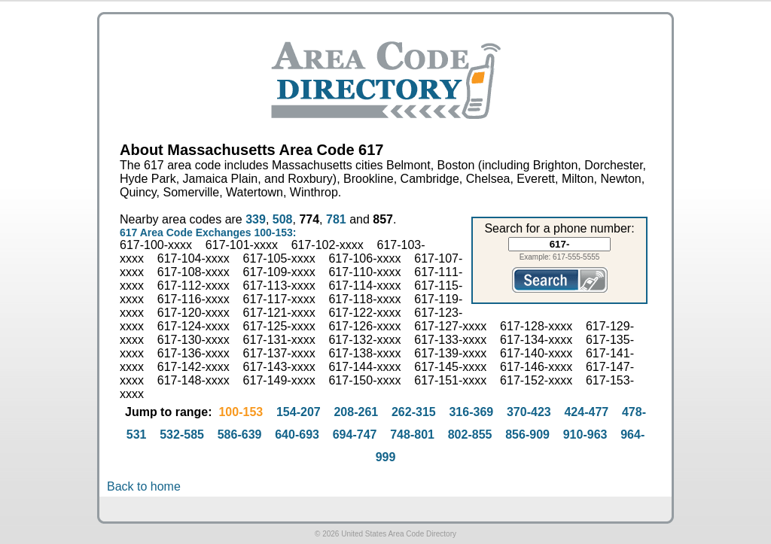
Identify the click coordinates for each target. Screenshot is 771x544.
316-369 (471, 412)
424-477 (586, 412)
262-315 (414, 412)
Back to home (144, 486)
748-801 (412, 434)
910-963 (585, 434)
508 (283, 219)
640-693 (297, 434)
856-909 (527, 434)
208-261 (356, 412)
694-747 (355, 434)
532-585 (182, 434)
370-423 (529, 412)
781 (336, 219)
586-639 (240, 434)
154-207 (298, 412)
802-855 (470, 434)
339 (255, 219)
